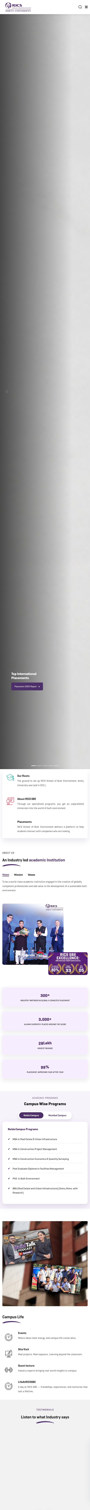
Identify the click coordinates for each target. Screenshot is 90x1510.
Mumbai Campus (57, 1115)
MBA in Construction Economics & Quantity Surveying (41, 1158)
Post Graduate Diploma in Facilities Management (38, 1168)
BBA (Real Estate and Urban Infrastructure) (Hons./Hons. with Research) (45, 1190)
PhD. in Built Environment (26, 1178)
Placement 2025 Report (27, 686)
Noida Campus (31, 1115)
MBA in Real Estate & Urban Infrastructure (35, 1139)
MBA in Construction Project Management (35, 1149)
